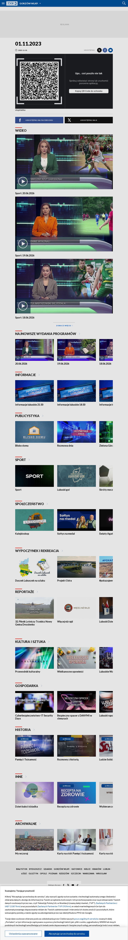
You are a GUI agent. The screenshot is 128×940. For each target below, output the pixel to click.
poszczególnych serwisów (86, 918)
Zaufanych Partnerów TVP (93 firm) (54, 906)
